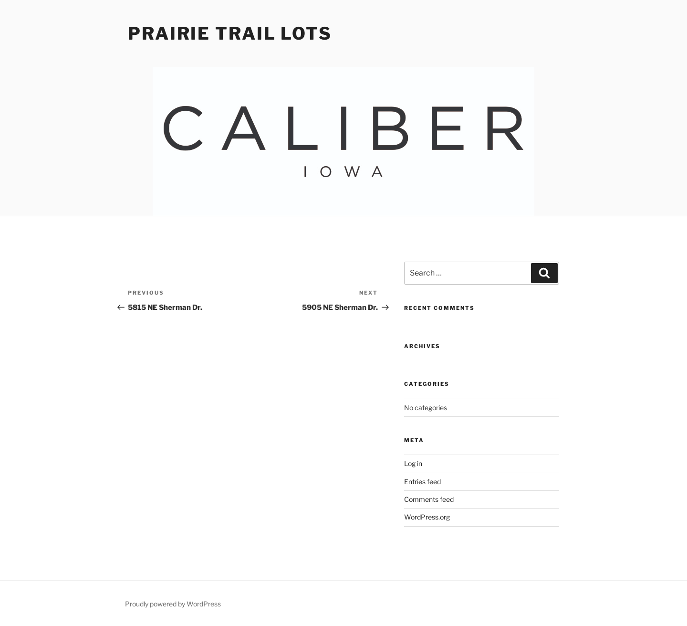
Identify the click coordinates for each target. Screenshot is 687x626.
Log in (413, 463)
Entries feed (422, 481)
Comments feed (429, 499)
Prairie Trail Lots (230, 33)
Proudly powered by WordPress (173, 604)
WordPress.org (427, 517)
